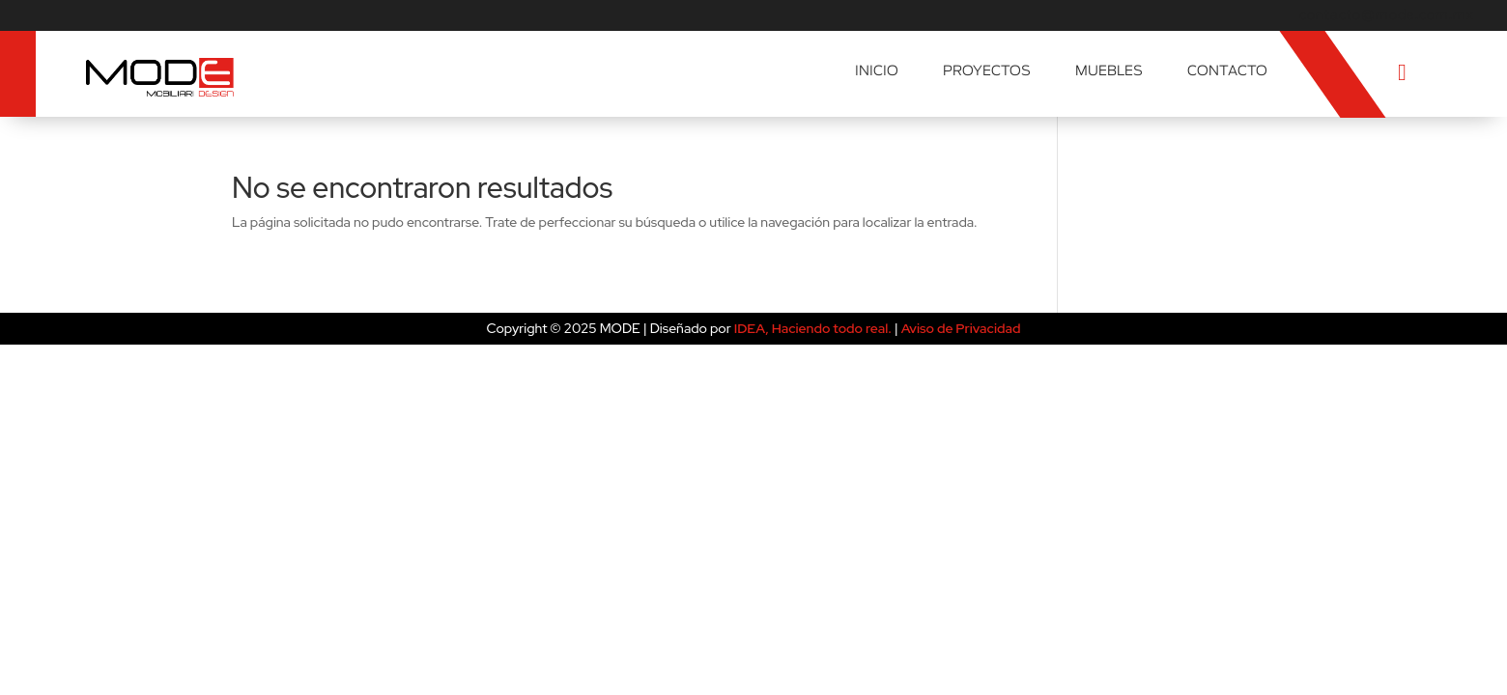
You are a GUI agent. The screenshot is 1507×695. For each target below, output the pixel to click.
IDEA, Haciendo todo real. (813, 328)
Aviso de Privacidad (961, 328)
